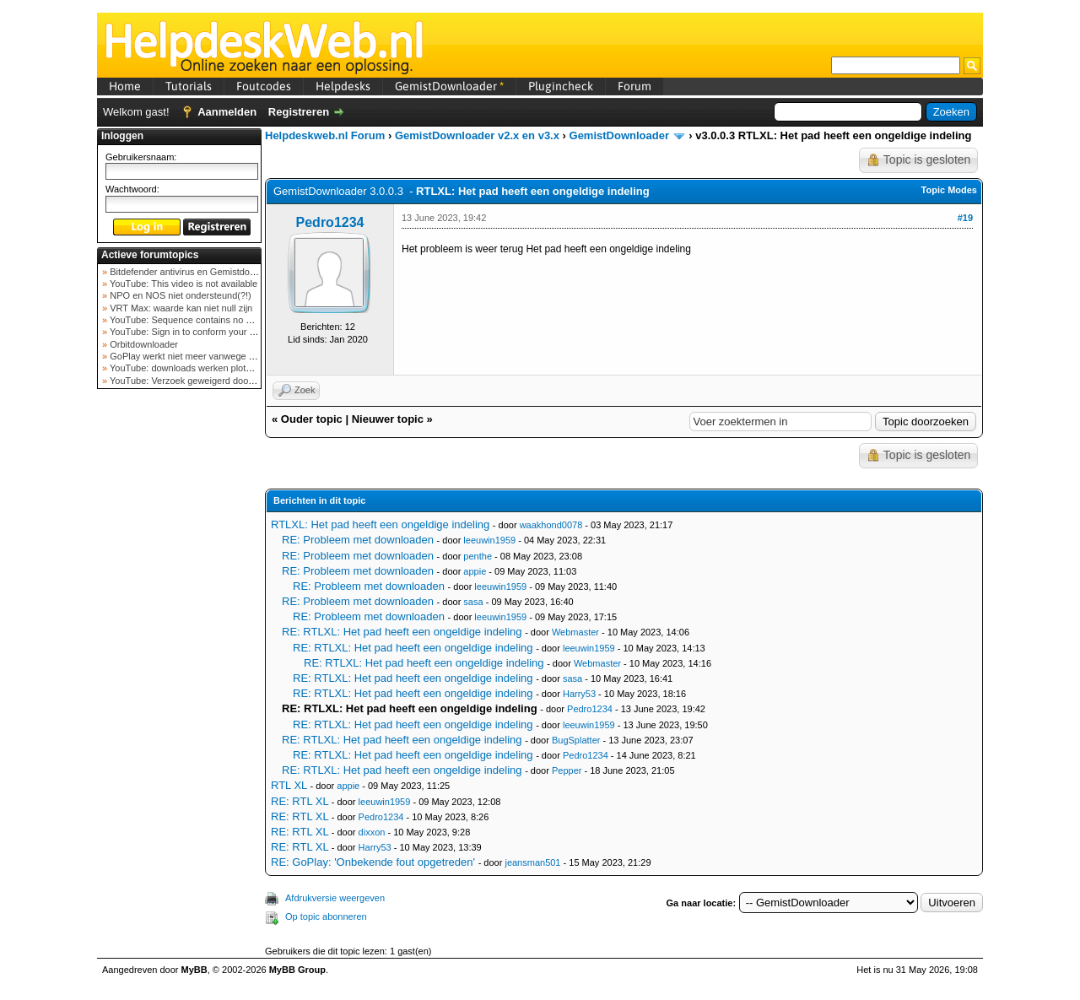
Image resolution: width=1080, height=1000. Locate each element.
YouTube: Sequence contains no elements (195, 320)
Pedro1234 (330, 222)
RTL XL (289, 785)
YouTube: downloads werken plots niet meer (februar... (220, 368)
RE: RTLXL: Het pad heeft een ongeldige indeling (402, 631)
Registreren (298, 111)
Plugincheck (560, 86)
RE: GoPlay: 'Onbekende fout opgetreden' (373, 862)
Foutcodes (263, 86)
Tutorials (188, 86)
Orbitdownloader (142, 344)
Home (125, 86)
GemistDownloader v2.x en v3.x (477, 135)
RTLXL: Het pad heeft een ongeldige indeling (380, 524)
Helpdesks (343, 86)
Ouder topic (312, 419)
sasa (473, 602)
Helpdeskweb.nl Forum (325, 135)
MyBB (194, 970)
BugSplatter (576, 740)
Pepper (566, 770)
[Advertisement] (179, 661)
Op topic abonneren (326, 916)
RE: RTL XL (299, 801)
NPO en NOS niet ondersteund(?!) (179, 295)
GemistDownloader (449, 86)
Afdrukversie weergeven (335, 898)
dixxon (372, 832)
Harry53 (579, 694)
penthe (477, 556)
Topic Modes (949, 190)
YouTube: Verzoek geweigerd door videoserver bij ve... (220, 381)
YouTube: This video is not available (182, 283)
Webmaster (575, 632)
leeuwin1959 (489, 540)
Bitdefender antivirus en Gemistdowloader (194, 272)
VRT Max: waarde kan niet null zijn (179, 308)
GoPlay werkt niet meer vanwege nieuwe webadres (214, 356)
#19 (965, 218)
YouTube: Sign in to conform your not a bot (196, 332)
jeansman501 (532, 862)
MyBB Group (297, 970)
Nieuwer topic (388, 419)
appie (474, 571)
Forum (634, 86)
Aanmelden (226, 111)
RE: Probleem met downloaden (358, 539)
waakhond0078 (551, 525)
